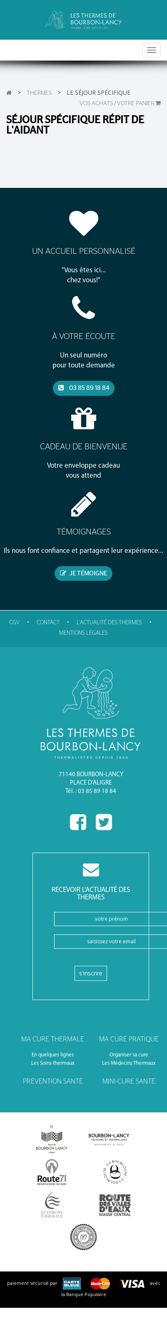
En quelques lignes (53, 1055)
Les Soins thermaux (53, 1063)
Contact (48, 622)
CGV (14, 622)
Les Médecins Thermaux (129, 1063)
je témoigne (83, 573)
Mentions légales (83, 633)
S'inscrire (90, 973)
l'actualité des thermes (109, 622)
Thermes (39, 93)
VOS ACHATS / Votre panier (120, 103)
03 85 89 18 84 (83, 388)
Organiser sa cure (129, 1055)
